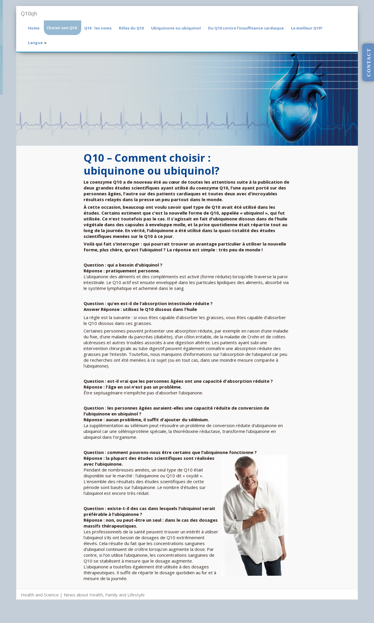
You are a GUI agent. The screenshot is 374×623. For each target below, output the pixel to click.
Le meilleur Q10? (307, 28)
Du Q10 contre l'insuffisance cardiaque (246, 28)
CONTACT (369, 62)
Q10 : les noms (98, 28)
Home (33, 28)
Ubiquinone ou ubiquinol (176, 28)
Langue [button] (37, 42)
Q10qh (29, 13)
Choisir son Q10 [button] (62, 27)
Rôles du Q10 (131, 28)
